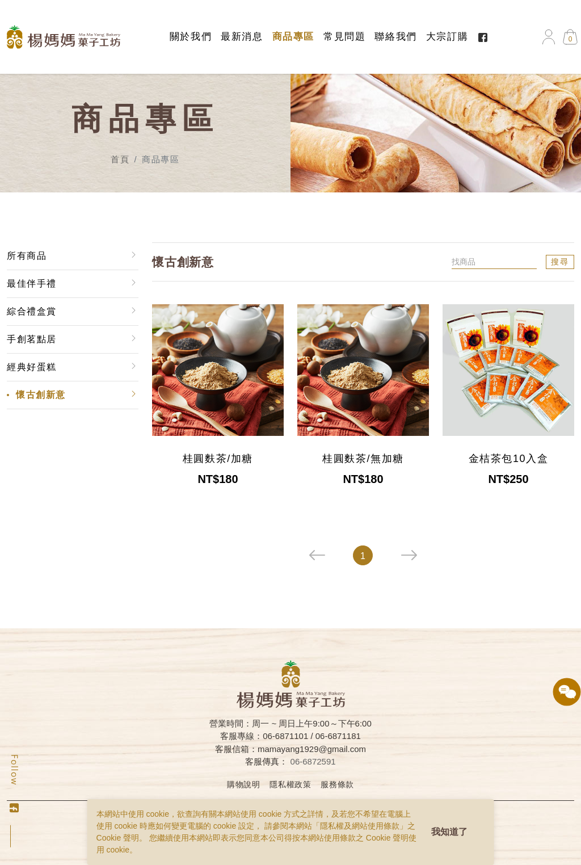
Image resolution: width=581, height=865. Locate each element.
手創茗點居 (32, 339)
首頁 (120, 159)
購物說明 (243, 784)
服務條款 (337, 784)
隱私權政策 (290, 784)
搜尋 (560, 261)
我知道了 (449, 832)
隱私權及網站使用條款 (359, 825)
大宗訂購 (447, 36)
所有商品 (27, 256)
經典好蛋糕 (32, 367)
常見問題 (344, 36)
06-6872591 (313, 761)
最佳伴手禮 (32, 283)
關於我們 (191, 36)
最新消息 (242, 36)
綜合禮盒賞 (32, 311)
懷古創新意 (41, 395)
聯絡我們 (395, 36)
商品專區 (293, 36)
